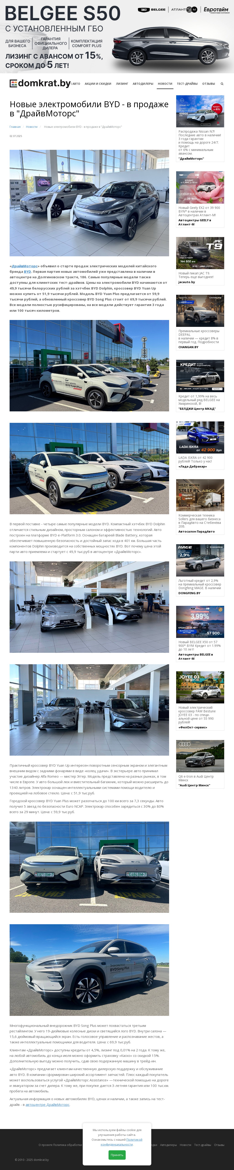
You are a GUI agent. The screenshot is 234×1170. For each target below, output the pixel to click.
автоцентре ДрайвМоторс (47, 1104)
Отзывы (208, 84)
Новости (165, 84)
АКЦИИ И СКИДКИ (98, 84)
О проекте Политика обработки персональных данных (76, 1145)
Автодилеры (143, 84)
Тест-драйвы (187, 84)
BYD (27, 271)
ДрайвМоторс (24, 266)
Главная (15, 126)
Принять (117, 1155)
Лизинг (122, 84)
